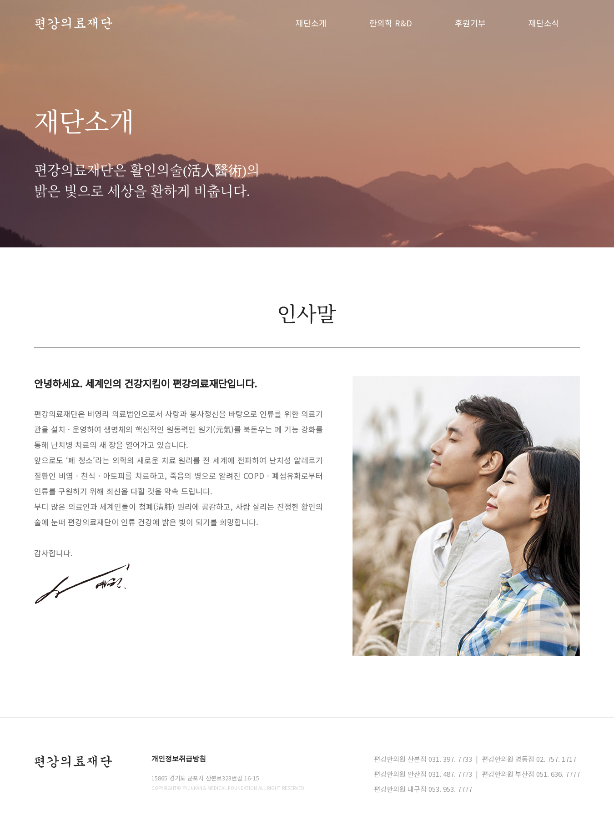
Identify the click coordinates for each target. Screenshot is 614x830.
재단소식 (543, 23)
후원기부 (470, 23)
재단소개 (311, 23)
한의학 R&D (390, 23)
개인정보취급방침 (178, 758)
